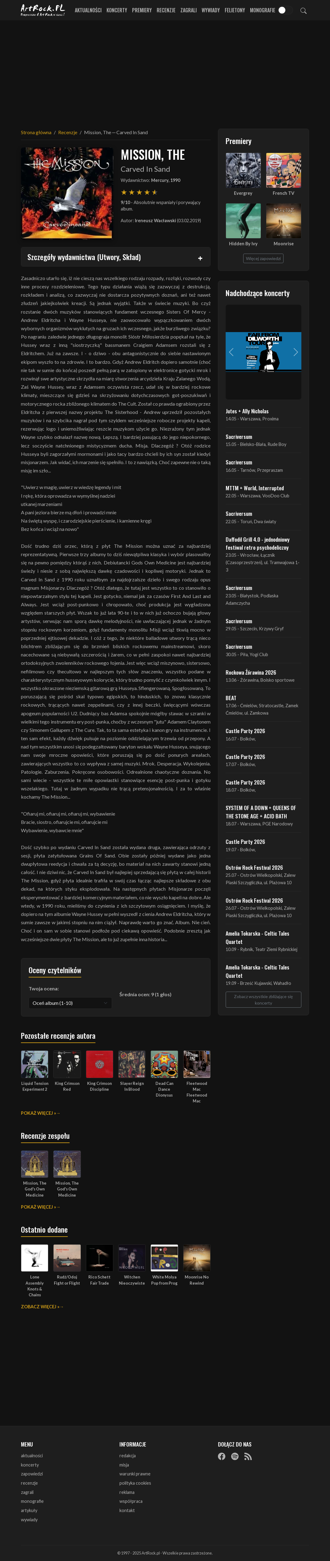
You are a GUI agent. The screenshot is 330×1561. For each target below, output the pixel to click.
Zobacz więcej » (40, 1306)
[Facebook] (221, 1456)
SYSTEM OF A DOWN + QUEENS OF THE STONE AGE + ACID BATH (261, 812)
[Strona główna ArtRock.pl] (43, 10)
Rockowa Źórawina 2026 (251, 672)
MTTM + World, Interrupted (255, 488)
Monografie (262, 10)
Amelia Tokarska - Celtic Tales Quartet (257, 937)
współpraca (131, 1501)
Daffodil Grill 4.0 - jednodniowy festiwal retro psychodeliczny (258, 543)
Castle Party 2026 (245, 731)
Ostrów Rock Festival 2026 (254, 867)
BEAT (231, 698)
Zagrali (188, 10)
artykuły (29, 1510)
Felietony (235, 10)
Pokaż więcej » (38, 1113)
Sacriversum (239, 436)
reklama (127, 1492)
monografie (32, 1501)
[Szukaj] (303, 10)
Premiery (142, 10)
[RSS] (248, 1456)
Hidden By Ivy (243, 243)
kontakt (127, 1510)
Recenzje (166, 10)
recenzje (29, 1483)
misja (124, 1464)
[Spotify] (235, 1456)
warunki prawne (135, 1473)
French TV (283, 193)
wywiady (29, 1519)
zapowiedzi (32, 1473)
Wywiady (211, 10)
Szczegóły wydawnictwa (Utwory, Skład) (84, 256)
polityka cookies (135, 1483)
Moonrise (284, 243)
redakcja (127, 1455)
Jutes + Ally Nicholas (247, 411)
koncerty (30, 1464)
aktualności (32, 1455)
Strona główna (36, 132)
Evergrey (243, 193)
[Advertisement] (165, 71)
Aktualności (88, 10)
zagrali (27, 1492)
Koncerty (117, 10)
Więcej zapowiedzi (263, 258)
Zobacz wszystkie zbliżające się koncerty (263, 999)
